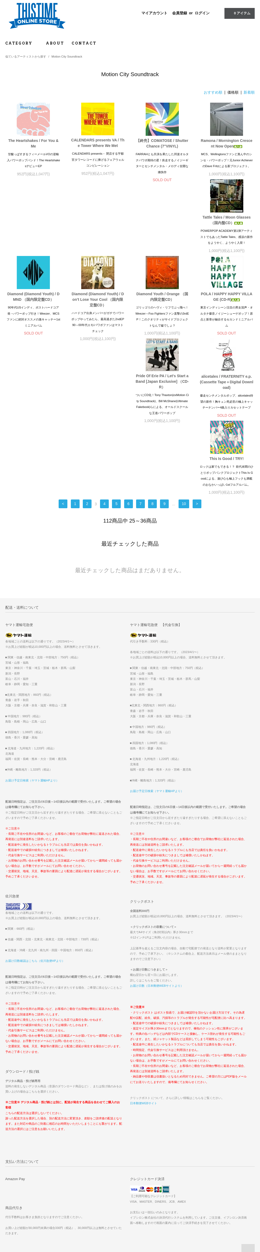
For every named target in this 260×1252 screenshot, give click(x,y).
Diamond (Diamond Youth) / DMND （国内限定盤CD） (98, 226)
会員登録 (179, 13)
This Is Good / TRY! (227, 311)
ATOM (106, 1180)
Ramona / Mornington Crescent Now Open (226, 143)
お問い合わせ (17, 1187)
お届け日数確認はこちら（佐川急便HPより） (35, 823)
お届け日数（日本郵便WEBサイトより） (156, 848)
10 (184, 367)
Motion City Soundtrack (66, 56)
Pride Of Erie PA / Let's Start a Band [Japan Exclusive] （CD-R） (97, 316)
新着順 (249, 92)
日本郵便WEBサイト (143, 966)
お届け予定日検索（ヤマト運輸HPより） (32, 643)
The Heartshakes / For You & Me (33, 143)
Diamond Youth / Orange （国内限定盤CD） (227, 226)
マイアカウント (154, 13)
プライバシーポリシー (24, 1180)
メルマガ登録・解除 (105, 1173)
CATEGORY (21, 43)
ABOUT (55, 43)
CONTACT (84, 43)
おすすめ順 (213, 92)
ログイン (202, 13)
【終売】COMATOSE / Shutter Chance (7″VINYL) (162, 143)
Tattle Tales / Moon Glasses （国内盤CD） (33, 226)
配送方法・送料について (25, 1165)
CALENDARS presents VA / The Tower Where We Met (97, 143)
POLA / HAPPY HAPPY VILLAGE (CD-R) (33, 314)
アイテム (239, 13)
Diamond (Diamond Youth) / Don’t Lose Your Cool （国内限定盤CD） (162, 228)
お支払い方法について (24, 1158)
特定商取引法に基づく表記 (27, 1173)
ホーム (12, 1150)
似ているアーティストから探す (25, 56)
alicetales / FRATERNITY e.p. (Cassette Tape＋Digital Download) (162, 316)
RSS (94, 1180)
